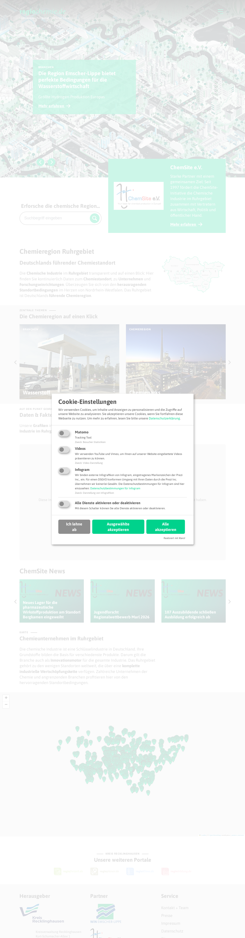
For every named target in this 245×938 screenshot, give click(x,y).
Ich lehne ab (74, 527)
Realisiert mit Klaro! (174, 538)
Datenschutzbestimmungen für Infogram (115, 488)
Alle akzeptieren (165, 527)
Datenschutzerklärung (164, 418)
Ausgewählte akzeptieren (118, 527)
